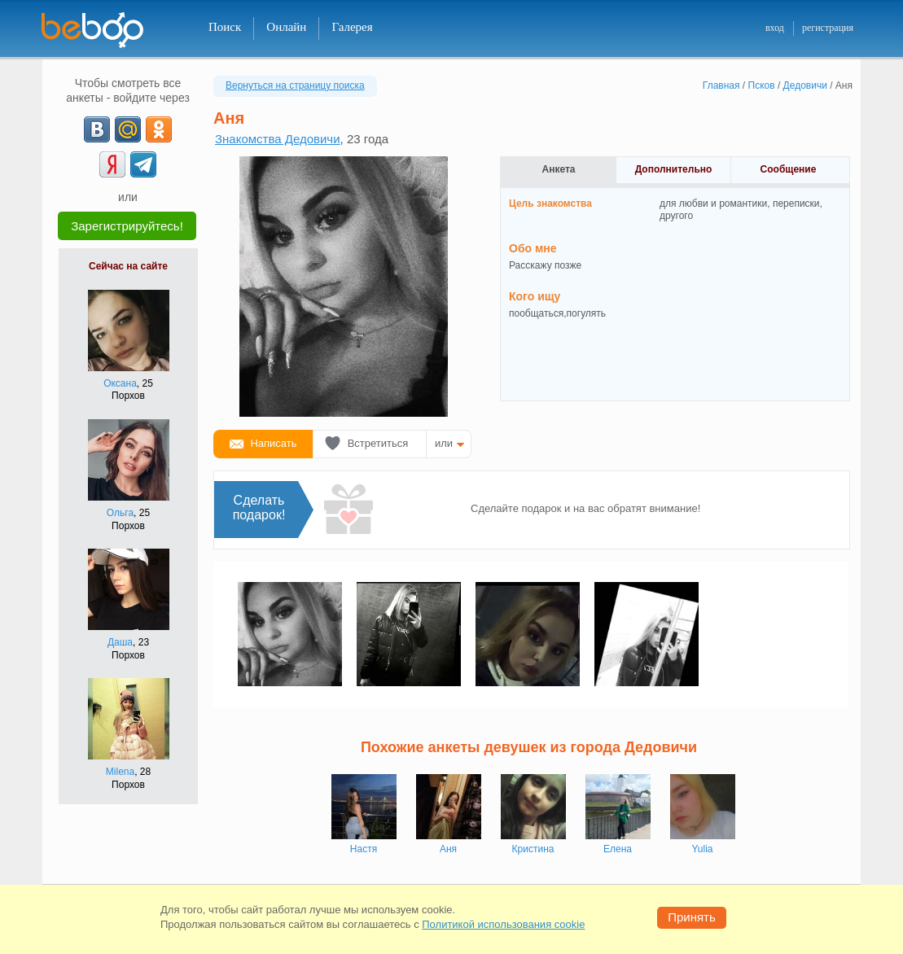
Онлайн (286, 26)
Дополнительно (673, 169)
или (444, 443)
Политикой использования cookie (503, 924)
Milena (120, 771)
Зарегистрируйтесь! (127, 226)
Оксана (120, 383)
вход (774, 27)
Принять (692, 917)
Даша (120, 642)
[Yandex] (112, 164)
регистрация (827, 27)
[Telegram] (143, 164)
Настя (363, 849)
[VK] (97, 129)
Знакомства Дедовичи (277, 139)
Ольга (120, 513)
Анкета (559, 169)
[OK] (159, 129)
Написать (273, 443)
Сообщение (789, 169)
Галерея (351, 26)
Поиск (224, 26)
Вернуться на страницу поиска (295, 85)
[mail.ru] (128, 129)
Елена (617, 849)
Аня (448, 849)
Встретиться (378, 443)
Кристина (533, 849)
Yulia (701, 849)
